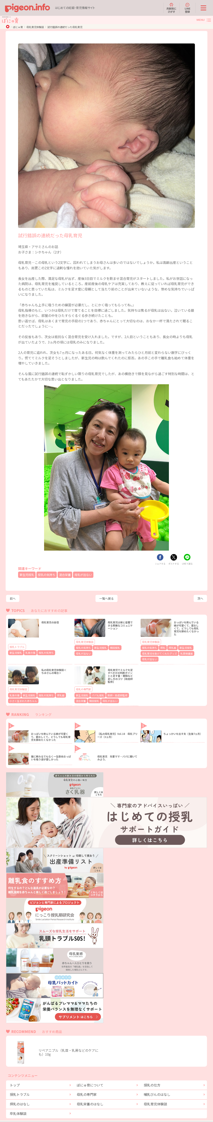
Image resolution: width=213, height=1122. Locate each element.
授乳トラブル (17, 647)
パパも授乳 (95, 688)
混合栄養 (70, 574)
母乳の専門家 (83, 682)
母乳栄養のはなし (90, 1096)
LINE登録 (187, 8)
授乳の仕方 (152, 1077)
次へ (200, 598)
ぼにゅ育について (90, 1077)
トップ (15, 1077)
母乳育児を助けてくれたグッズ (156, 652)
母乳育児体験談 (35, 27)
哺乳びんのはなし (157, 1086)
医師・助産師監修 (111, 688)
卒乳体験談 (18, 1105)
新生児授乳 (28, 574)
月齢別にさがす (171, 8)
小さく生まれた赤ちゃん (21, 693)
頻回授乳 (109, 647)
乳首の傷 (27, 652)
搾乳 (160, 647)
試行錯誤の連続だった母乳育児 (64, 27)
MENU (201, 19)
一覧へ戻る (106, 598)
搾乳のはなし (20, 1096)
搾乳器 (168, 647)
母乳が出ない (91, 574)
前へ (13, 598)
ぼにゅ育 (18, 27)
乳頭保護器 (180, 652)
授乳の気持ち (50, 574)
